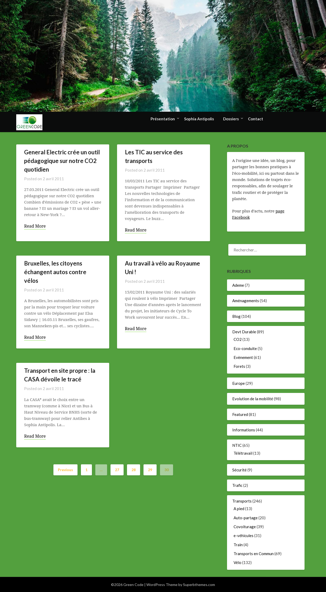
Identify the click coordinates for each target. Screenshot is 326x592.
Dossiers (231, 118)
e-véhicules (243, 535)
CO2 (238, 339)
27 (117, 469)
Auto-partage (246, 517)
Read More (35, 226)
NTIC (237, 445)
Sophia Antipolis (199, 118)
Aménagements (245, 300)
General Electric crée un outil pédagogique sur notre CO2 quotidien (62, 161)
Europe (238, 383)
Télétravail (243, 453)
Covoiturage (245, 526)
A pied (239, 508)
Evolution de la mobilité (252, 398)
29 (150, 469)
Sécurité (239, 469)
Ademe (238, 285)
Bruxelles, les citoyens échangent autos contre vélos (55, 272)
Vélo (237, 562)
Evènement (243, 357)
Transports (242, 501)
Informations (243, 429)
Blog (236, 316)
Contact (255, 118)
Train (238, 544)
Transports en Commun (254, 553)
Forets (239, 366)
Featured (240, 414)
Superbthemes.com (199, 584)
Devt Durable (244, 331)
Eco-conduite (245, 348)
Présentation (163, 118)
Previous (65, 469)
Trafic (237, 485)
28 (133, 469)
